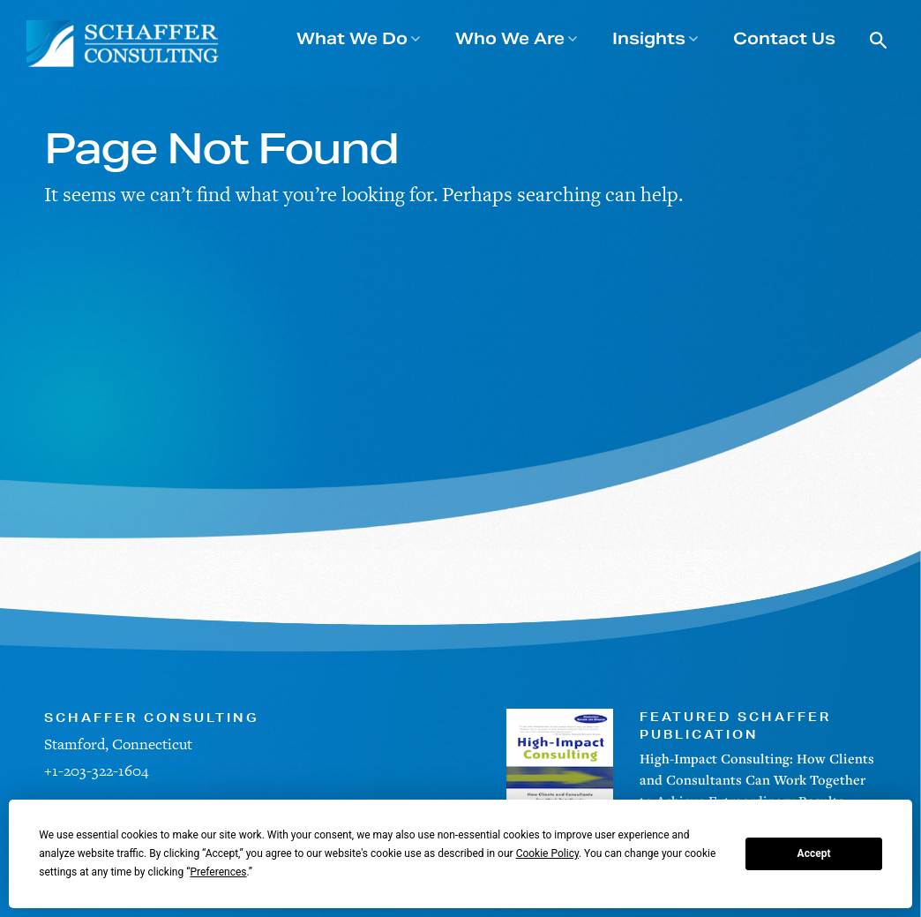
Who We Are (510, 38)
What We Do (352, 38)
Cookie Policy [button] (547, 853)
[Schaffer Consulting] (123, 43)
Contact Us (784, 38)
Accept (814, 853)
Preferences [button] (218, 872)
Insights (648, 38)
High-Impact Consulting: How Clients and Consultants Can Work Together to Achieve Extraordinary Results (757, 779)
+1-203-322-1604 (96, 770)
